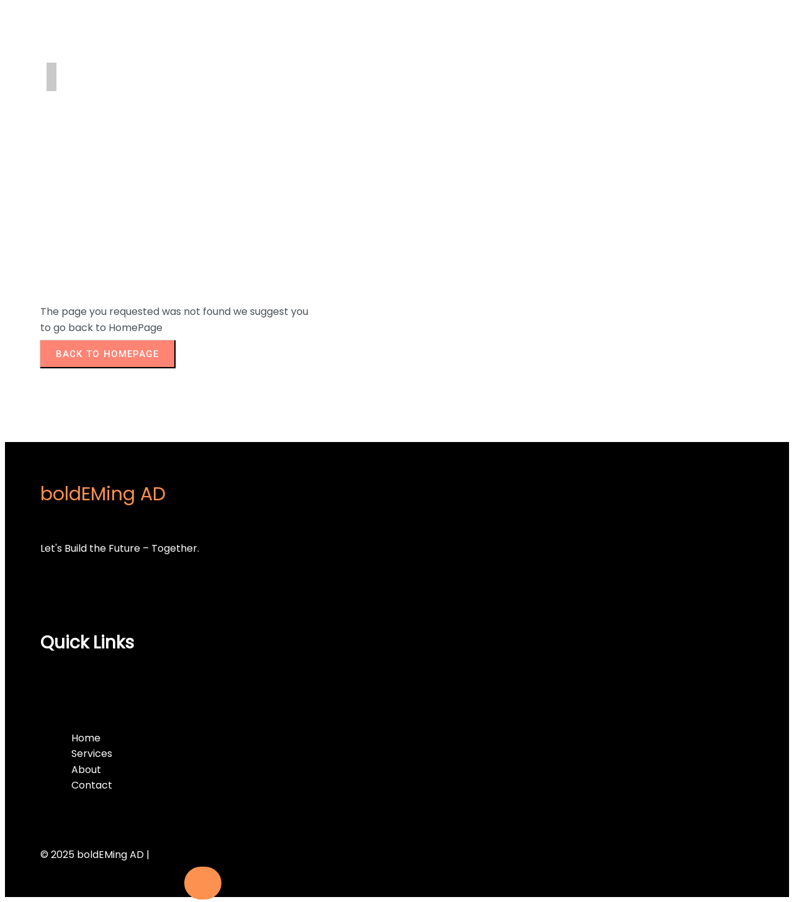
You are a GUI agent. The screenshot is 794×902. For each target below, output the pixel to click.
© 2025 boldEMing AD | (94, 854)
